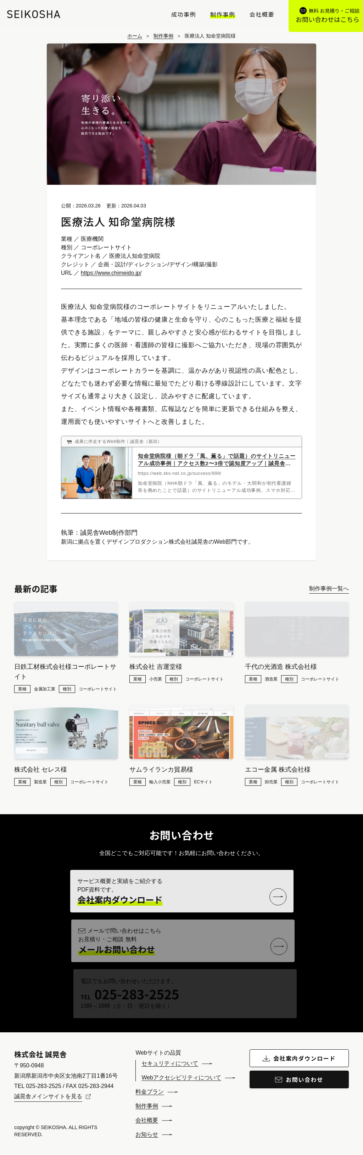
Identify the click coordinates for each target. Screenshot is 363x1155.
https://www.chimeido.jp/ (111, 273)
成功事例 (183, 14)
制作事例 (222, 14)
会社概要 (262, 14)
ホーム (134, 36)
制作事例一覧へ (329, 588)
